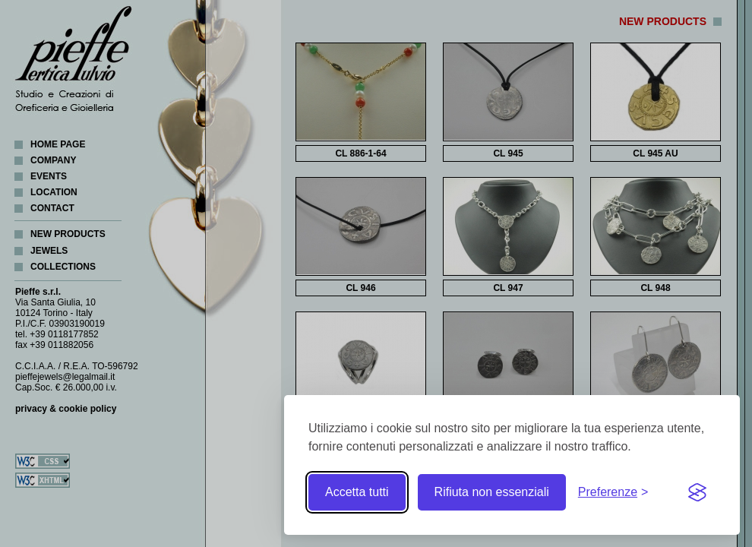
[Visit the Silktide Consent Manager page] (697, 492)
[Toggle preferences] (613, 492)
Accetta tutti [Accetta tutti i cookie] (357, 491)
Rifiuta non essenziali (491, 491)
